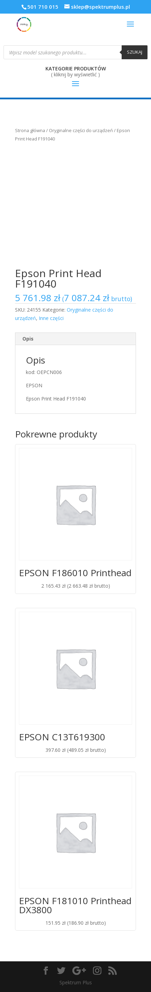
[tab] (75, 339)
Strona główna (30, 130)
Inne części (51, 318)
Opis (28, 338)
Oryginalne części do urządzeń (81, 130)
